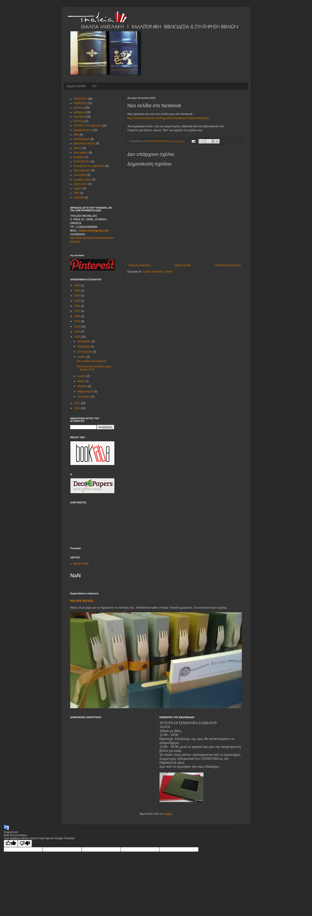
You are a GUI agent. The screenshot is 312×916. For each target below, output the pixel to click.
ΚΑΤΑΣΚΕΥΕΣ (81, 161)
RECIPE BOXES (81, 601)
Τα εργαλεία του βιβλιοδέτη (89, 165)
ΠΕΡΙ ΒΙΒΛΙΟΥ (82, 170)
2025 (77, 285)
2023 (77, 295)
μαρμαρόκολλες (82, 130)
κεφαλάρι (78, 197)
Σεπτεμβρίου (85, 351)
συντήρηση (79, 175)
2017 (77, 311)
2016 (77, 316)
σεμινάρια (79, 116)
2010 (77, 408)
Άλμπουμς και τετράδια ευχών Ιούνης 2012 (94, 368)
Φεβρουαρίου (85, 391)
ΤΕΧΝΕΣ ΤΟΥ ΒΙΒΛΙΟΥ (87, 125)
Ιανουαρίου (84, 396)
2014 (77, 326)
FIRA (76, 193)
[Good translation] (11, 843)
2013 (77, 331)
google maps (81, 563)
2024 (77, 290)
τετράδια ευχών (82, 179)
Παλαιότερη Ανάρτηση (228, 265)
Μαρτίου (82, 386)
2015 (77, 321)
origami (77, 188)
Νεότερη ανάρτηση (139, 265)
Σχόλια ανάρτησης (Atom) (158, 271)
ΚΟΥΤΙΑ (78, 121)
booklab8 (78, 157)
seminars (78, 107)
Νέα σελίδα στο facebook (91, 361)
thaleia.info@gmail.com (93, 230)
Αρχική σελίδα (76, 86)
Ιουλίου (82, 356)
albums (77, 148)
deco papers (80, 152)
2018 (77, 305)
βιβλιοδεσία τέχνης (84, 143)
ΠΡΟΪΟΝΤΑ (80, 98)
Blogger (167, 813)
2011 (77, 403)
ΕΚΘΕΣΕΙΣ (79, 103)
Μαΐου (81, 381)
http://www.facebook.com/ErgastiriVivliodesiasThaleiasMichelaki (168, 118)
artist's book (80, 184)
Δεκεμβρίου (84, 341)
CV (94, 86)
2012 (77, 336)
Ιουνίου (82, 376)
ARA (76, 134)
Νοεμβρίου (84, 346)
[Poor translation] (25, 843)
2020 (77, 300)
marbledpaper (81, 139)
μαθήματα (79, 112)
